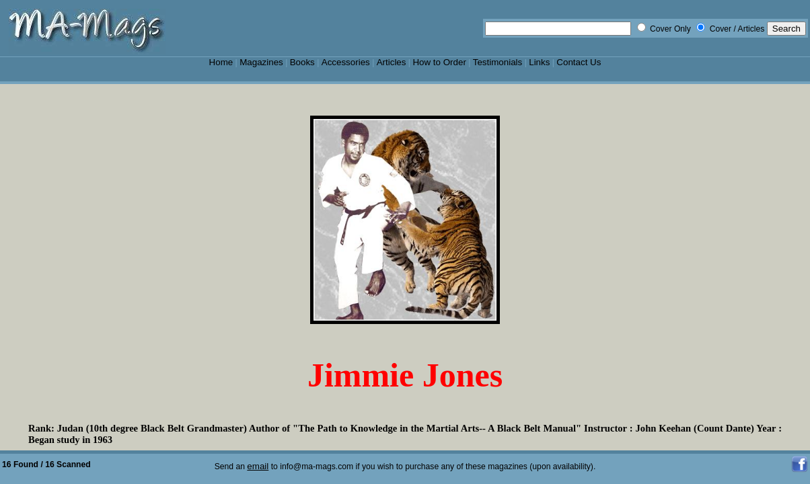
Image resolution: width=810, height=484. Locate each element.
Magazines (261, 62)
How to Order (439, 62)
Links (539, 62)
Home (221, 62)
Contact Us (578, 62)
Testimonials (498, 62)
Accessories (346, 62)
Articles (391, 62)
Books (302, 62)
